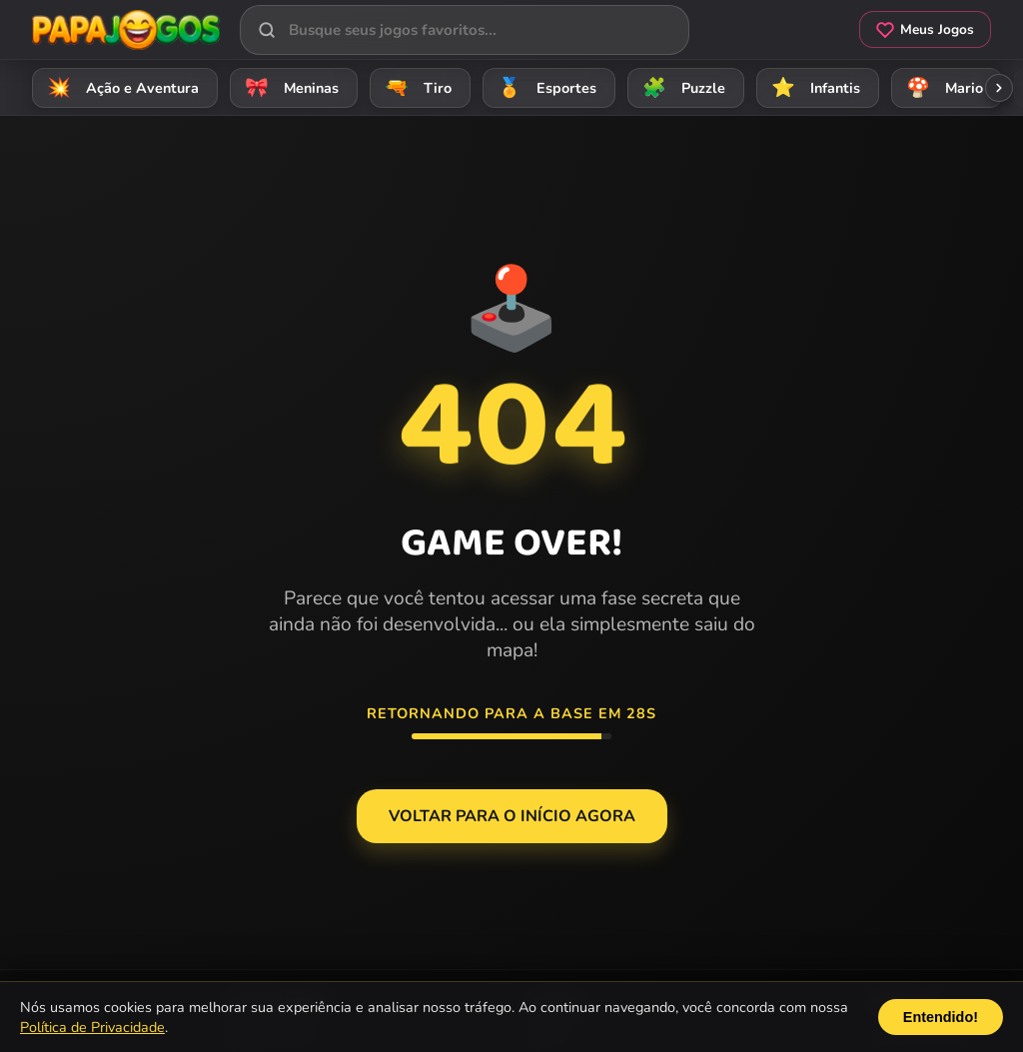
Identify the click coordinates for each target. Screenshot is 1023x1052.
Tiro (415, 87)
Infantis (812, 87)
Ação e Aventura (120, 87)
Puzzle (680, 87)
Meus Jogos (925, 29)
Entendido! (940, 1017)
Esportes (544, 87)
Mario (941, 87)
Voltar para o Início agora (512, 816)
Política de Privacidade (92, 1027)
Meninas (289, 87)
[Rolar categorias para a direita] (999, 88)
